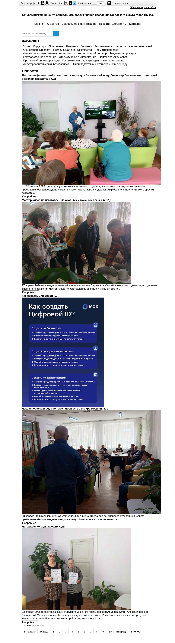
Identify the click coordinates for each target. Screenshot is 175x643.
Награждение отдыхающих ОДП (43, 526)
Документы (119, 23)
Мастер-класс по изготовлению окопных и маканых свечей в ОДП (67, 200)
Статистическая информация (77, 56)
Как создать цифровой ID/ (39, 295)
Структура (39, 46)
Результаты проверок (122, 53)
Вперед (121, 631)
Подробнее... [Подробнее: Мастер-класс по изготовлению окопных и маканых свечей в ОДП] (30, 292)
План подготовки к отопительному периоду (100, 64)
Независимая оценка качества (72, 49)
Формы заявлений (140, 46)
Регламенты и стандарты (110, 46)
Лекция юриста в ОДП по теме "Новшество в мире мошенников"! (66, 408)
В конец (135, 631)
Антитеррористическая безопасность (46, 64)
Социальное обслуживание (79, 23)
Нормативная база (106, 49)
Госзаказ (86, 46)
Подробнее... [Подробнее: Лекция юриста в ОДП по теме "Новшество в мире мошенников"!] (30, 522)
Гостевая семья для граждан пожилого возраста (93, 60)
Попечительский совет (113, 56)
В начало (30, 631)
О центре (53, 23)
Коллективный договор (92, 53)
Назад (44, 631)
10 (110, 631)
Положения (56, 46)
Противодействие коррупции (41, 60)
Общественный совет (37, 49)
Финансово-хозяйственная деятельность (49, 53)
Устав (26, 46)
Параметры (119, 3)
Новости (104, 23)
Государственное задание (39, 56)
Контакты (135, 23)
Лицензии (72, 46)
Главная (39, 23)
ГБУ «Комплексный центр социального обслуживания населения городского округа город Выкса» (87, 14)
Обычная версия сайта (143, 7)
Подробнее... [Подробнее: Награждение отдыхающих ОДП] (30, 622)
